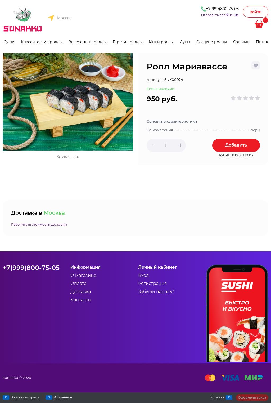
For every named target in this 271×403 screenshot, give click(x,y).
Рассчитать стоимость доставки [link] (39, 224)
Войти (256, 12)
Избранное (62, 397)
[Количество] (165, 145)
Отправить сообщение (220, 15)
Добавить (236, 145)
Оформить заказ (252, 398)
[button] (180, 145)
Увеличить (70, 156)
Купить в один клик (236, 155)
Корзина (217, 397)
